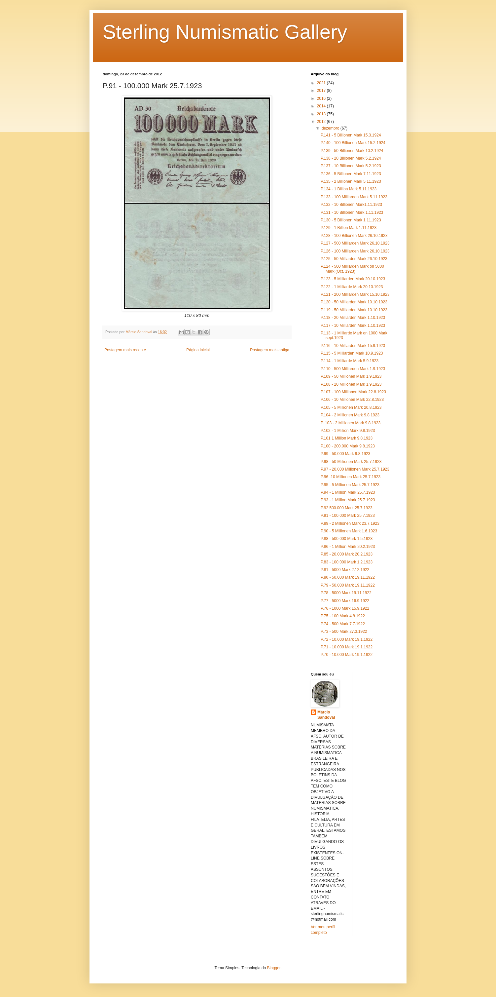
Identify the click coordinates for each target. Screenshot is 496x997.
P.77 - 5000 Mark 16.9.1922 (345, 600)
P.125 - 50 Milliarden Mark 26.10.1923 (354, 258)
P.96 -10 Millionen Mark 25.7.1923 (350, 477)
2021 (322, 83)
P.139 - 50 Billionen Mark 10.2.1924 (352, 150)
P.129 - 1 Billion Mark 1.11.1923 (348, 227)
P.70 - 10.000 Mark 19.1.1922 (346, 654)
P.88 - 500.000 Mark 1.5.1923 (346, 538)
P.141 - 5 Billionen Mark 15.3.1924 (351, 135)
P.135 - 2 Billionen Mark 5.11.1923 (351, 181)
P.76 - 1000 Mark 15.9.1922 (345, 608)
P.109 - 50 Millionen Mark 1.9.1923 (351, 376)
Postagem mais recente (125, 350)
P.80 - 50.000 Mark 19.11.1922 (348, 577)
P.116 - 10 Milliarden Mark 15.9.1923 (353, 345)
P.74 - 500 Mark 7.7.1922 (343, 624)
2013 (322, 114)
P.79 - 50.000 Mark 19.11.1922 (348, 585)
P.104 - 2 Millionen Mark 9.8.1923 (350, 415)
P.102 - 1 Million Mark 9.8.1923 (348, 430)
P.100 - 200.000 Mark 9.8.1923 (348, 446)
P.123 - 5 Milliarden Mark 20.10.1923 (353, 279)
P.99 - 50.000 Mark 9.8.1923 (346, 453)
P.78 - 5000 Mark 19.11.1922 (346, 593)
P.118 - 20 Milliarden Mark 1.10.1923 (353, 317)
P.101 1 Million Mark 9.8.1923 (346, 438)
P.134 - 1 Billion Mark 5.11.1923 (348, 189)
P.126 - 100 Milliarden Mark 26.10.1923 (355, 251)
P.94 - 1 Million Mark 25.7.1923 (348, 492)
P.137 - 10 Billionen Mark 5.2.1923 (351, 166)
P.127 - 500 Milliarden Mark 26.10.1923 (355, 243)
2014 (322, 106)
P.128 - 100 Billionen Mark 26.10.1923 (354, 235)
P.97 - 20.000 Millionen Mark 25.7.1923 (355, 469)
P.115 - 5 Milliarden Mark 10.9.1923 (352, 353)
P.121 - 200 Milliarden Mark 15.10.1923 (355, 294)
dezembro (331, 128)
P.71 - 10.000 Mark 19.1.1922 (346, 647)
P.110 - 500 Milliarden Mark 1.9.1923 (353, 368)
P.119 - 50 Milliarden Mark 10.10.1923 (354, 310)
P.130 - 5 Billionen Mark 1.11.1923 (351, 220)
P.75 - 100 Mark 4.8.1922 (343, 616)
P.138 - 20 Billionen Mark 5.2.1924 (351, 158)
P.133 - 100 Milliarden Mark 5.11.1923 (354, 197)
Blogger (274, 968)
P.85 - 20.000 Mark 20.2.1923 (346, 554)
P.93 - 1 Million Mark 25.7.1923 (348, 500)
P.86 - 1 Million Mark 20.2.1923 (348, 546)
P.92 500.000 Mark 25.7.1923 (346, 508)
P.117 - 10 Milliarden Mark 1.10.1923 (353, 325)
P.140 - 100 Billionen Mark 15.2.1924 (353, 142)
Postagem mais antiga (269, 350)
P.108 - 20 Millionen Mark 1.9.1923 (351, 384)
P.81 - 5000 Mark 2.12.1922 (345, 569)
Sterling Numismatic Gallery (225, 32)
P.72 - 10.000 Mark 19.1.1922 (346, 639)
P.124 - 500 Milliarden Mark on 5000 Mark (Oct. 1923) (352, 268)
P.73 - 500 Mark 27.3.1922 (344, 631)
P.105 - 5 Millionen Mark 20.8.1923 (351, 407)
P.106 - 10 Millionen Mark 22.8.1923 (352, 399)
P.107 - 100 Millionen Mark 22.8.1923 (353, 392)
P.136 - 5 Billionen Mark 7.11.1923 (351, 174)
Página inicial (198, 350)
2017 (322, 90)
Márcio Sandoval (326, 715)
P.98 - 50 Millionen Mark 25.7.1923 (351, 461)
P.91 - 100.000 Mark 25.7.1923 (348, 515)
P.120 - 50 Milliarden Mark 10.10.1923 (354, 302)
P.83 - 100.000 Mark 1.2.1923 (346, 562)
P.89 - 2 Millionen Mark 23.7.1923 (350, 523)
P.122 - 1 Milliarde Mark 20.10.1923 (352, 287)
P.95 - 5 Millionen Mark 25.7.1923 (350, 484)
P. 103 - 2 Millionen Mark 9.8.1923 (350, 423)
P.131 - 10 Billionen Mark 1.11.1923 (352, 212)
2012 (322, 121)
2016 (322, 98)
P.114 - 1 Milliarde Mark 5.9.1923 (349, 361)
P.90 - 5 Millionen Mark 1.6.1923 (349, 531)
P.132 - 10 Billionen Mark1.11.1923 (351, 204)
